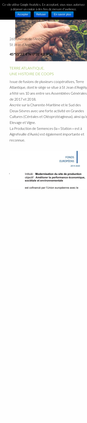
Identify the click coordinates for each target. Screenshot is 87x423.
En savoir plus (62, 14)
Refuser (41, 14)
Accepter (22, 14)
